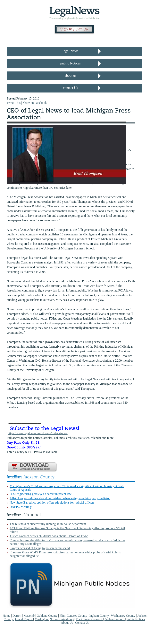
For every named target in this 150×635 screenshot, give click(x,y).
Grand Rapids (24, 619)
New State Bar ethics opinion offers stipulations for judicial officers (52, 502)
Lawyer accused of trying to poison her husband (40, 548)
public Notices (70, 63)
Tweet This (14, 102)
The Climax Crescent (89, 619)
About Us (67, 622)
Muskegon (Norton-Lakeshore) (54, 619)
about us (71, 76)
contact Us (70, 88)
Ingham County (99, 615)
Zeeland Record (114, 619)
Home (6, 615)
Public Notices (136, 619)
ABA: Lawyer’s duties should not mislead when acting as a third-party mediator (60, 498)
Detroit (17, 615)
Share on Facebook (35, 102)
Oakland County (47, 615)
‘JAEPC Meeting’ (21, 506)
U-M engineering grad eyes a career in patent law (40, 494)
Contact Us (82, 622)
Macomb (29, 615)
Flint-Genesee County (74, 615)
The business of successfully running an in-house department (48, 524)
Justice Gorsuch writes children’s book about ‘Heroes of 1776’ (49, 536)
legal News (70, 51)
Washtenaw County (123, 615)
